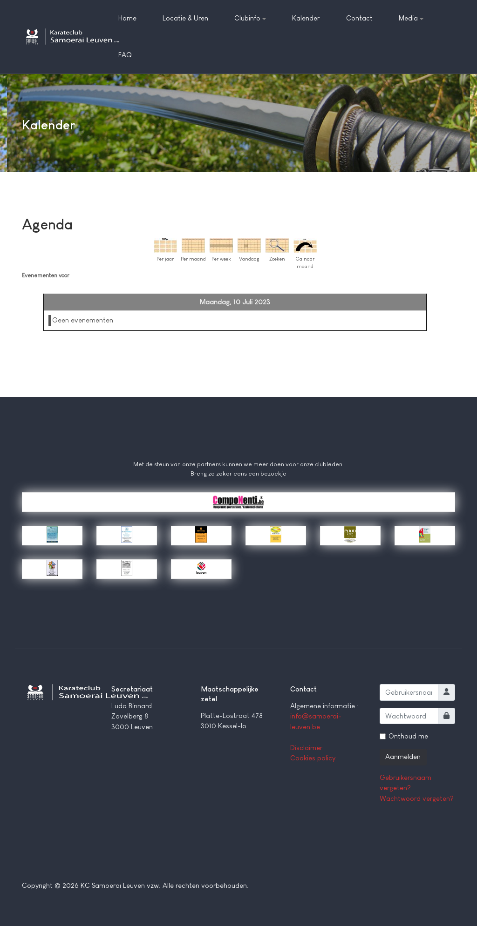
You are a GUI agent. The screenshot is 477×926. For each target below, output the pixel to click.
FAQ (125, 55)
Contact (359, 18)
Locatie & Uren (185, 18)
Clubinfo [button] (250, 18)
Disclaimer (306, 748)
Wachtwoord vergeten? (417, 798)
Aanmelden (403, 756)
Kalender (306, 18)
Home (127, 18)
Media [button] (411, 18)
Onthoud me (408, 736)
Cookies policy (312, 758)
